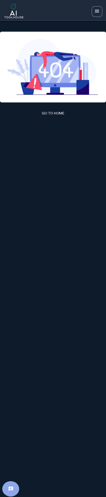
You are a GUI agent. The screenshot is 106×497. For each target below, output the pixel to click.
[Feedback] (10, 489)
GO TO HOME (53, 113)
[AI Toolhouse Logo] (13, 12)
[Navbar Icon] (97, 11)
